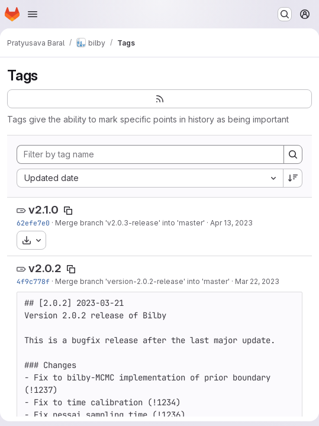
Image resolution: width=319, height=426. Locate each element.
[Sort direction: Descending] (292, 178)
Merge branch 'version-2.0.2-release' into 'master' (142, 281)
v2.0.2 (45, 268)
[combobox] (150, 178)
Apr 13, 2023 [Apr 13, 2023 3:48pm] (231, 222)
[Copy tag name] (68, 211)
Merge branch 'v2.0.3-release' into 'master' (130, 222)
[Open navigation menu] (32, 14)
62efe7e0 (33, 222)
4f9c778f (33, 281)
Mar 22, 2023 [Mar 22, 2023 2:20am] (257, 281)
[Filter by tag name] (150, 154)
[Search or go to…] (285, 14)
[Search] (292, 154)
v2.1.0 (43, 210)
